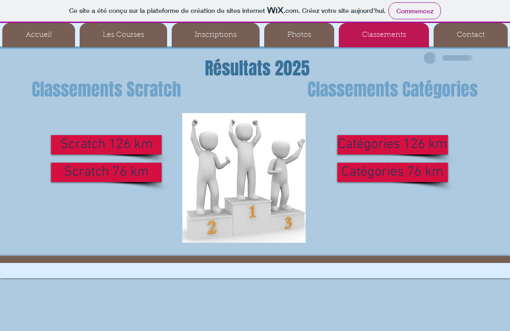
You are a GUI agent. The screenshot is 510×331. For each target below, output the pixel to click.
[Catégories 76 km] (392, 172)
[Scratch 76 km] (106, 172)
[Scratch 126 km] (106, 144)
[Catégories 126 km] (392, 144)
